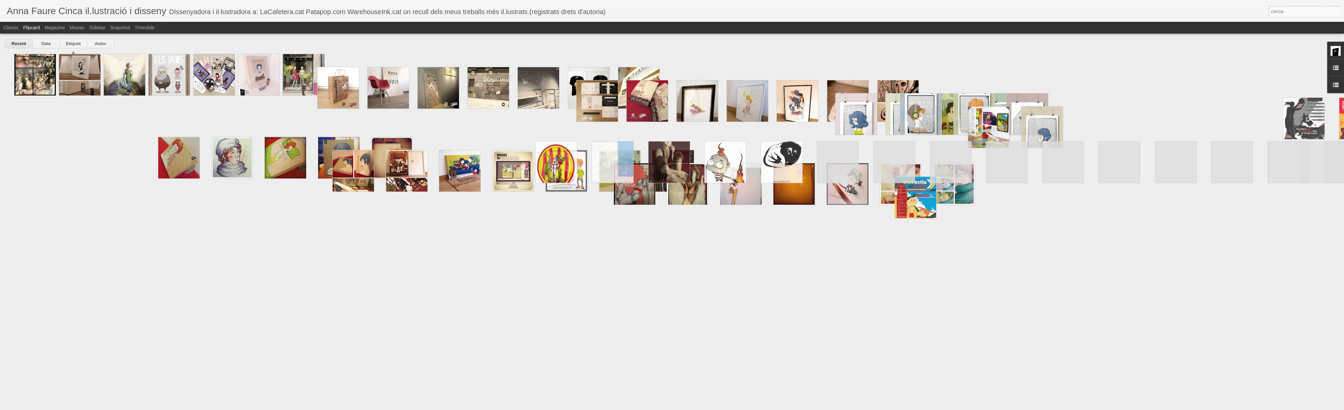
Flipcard (31, 27)
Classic (10, 27)
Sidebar (97, 27)
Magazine (55, 27)
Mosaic (77, 27)
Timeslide (145, 27)
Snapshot (120, 27)
